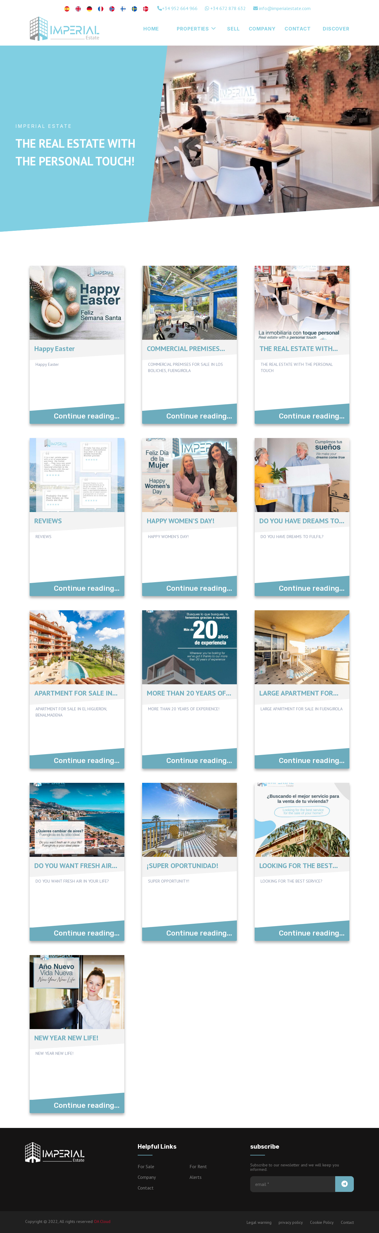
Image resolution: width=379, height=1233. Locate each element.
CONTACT (298, 29)
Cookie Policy (322, 1222)
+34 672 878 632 (225, 8)
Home (151, 29)
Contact (146, 1188)
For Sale (146, 1166)
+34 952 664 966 (177, 8)
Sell (233, 29)
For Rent (198, 1166)
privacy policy (291, 1222)
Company (262, 29)
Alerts (196, 1177)
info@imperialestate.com (282, 8)
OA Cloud (102, 1221)
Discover (336, 29)
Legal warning (259, 1222)
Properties (196, 29)
